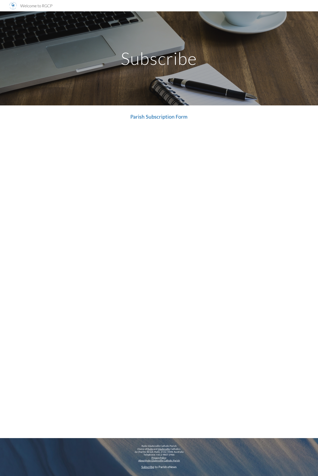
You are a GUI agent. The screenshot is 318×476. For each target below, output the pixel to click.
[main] (159, 58)
